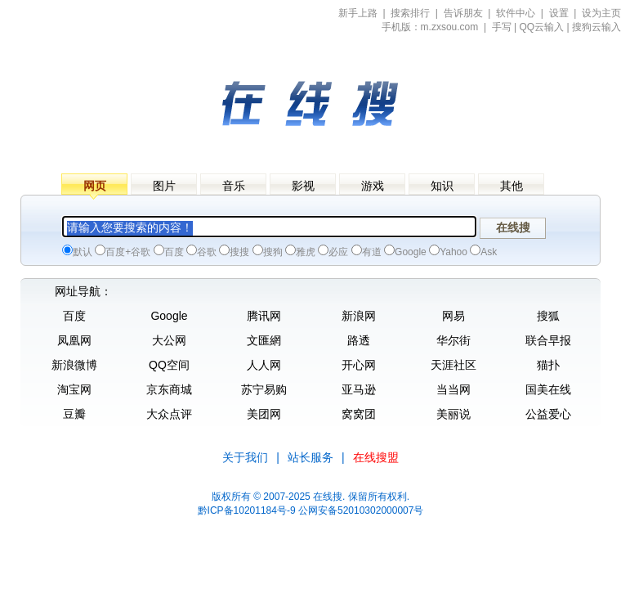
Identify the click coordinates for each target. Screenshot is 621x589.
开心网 (359, 364)
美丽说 (453, 413)
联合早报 (548, 340)
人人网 (264, 364)
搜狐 (548, 315)
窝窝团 (359, 413)
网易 (453, 315)
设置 (559, 13)
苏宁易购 (264, 389)
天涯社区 (453, 364)
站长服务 (310, 457)
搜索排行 (410, 13)
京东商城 (169, 389)
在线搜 (327, 496)
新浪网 (359, 315)
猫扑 (548, 364)
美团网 (264, 413)
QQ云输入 (542, 27)
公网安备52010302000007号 (360, 510)
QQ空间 (169, 364)
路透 (358, 340)
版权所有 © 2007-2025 (261, 496)
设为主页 (601, 13)
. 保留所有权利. (375, 496)
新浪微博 (74, 364)
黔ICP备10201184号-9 (247, 510)
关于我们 (245, 457)
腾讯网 (264, 315)
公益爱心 (548, 413)
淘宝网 (74, 389)
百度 (74, 315)
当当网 (453, 389)
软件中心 (515, 13)
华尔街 (453, 340)
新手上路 (358, 13)
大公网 (169, 340)
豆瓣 (74, 413)
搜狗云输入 (596, 27)
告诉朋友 (463, 13)
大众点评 (169, 413)
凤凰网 (74, 340)
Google (168, 315)
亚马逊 (359, 389)
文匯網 (264, 340)
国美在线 (548, 389)
